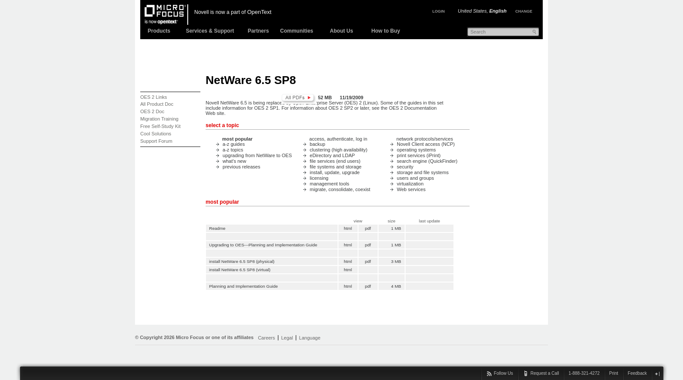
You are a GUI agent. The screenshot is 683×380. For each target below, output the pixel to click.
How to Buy (386, 31)
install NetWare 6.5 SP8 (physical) (241, 261)
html (348, 228)
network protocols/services (424, 138)
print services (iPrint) (419, 155)
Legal (287, 337)
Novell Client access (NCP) (426, 144)
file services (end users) (335, 161)
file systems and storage (336, 166)
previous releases (241, 166)
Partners (258, 31)
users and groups (415, 178)
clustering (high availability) (338, 149)
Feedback (637, 373)
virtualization (410, 183)
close (657, 374)
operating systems (416, 149)
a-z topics (233, 149)
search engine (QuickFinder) (427, 161)
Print (614, 373)
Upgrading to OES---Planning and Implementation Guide (263, 244)
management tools (329, 183)
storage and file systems (423, 172)
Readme (217, 228)
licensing (319, 178)
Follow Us (503, 373)
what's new (234, 161)
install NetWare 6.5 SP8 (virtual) (239, 269)
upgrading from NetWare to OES (257, 155)
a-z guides (234, 144)
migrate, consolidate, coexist (340, 189)
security (405, 166)
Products (159, 31)
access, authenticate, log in (338, 138)
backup (317, 144)
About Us (341, 31)
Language (310, 337)
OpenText (259, 12)
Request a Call (545, 373)
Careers (266, 337)
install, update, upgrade (335, 172)
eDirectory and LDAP (332, 155)
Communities (296, 31)
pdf (368, 228)
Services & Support (210, 31)
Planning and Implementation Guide (243, 286)
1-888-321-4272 (583, 373)
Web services (411, 189)
